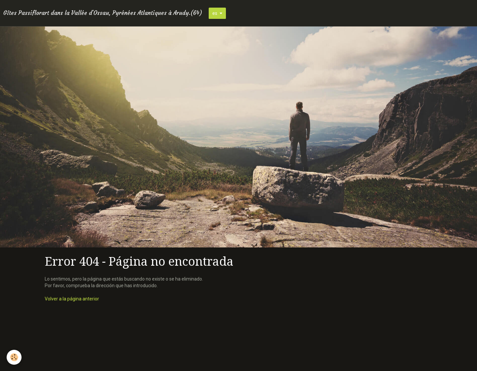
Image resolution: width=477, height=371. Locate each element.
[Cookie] (14, 357)
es (214, 13)
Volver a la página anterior (72, 298)
